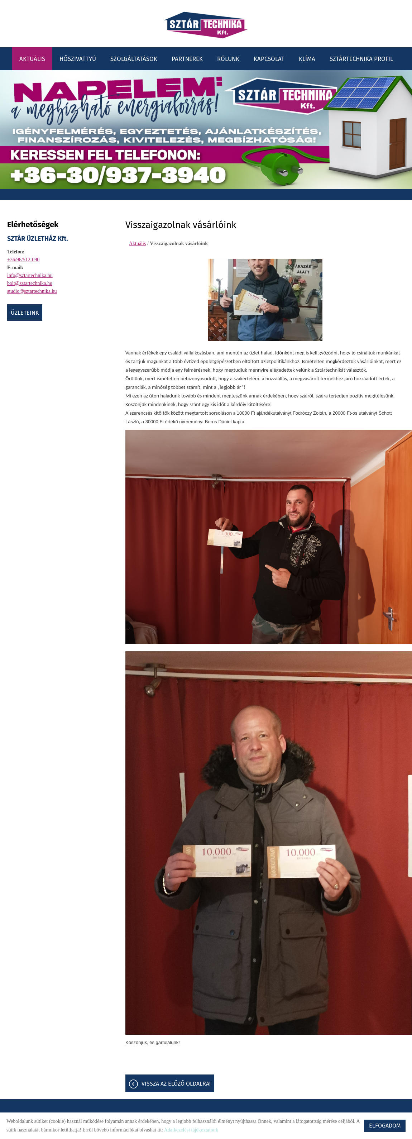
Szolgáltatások (133, 58)
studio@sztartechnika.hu (32, 290)
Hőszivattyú (77, 58)
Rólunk (228, 58)
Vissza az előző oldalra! (176, 1084)
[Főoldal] (205, 25)
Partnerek (187, 58)
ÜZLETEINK (25, 312)
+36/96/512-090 (23, 259)
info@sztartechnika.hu (30, 274)
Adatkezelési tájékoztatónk (191, 1130)
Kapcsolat (269, 58)
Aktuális (32, 58)
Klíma (307, 58)
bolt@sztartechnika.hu (29, 282)
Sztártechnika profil (361, 58)
